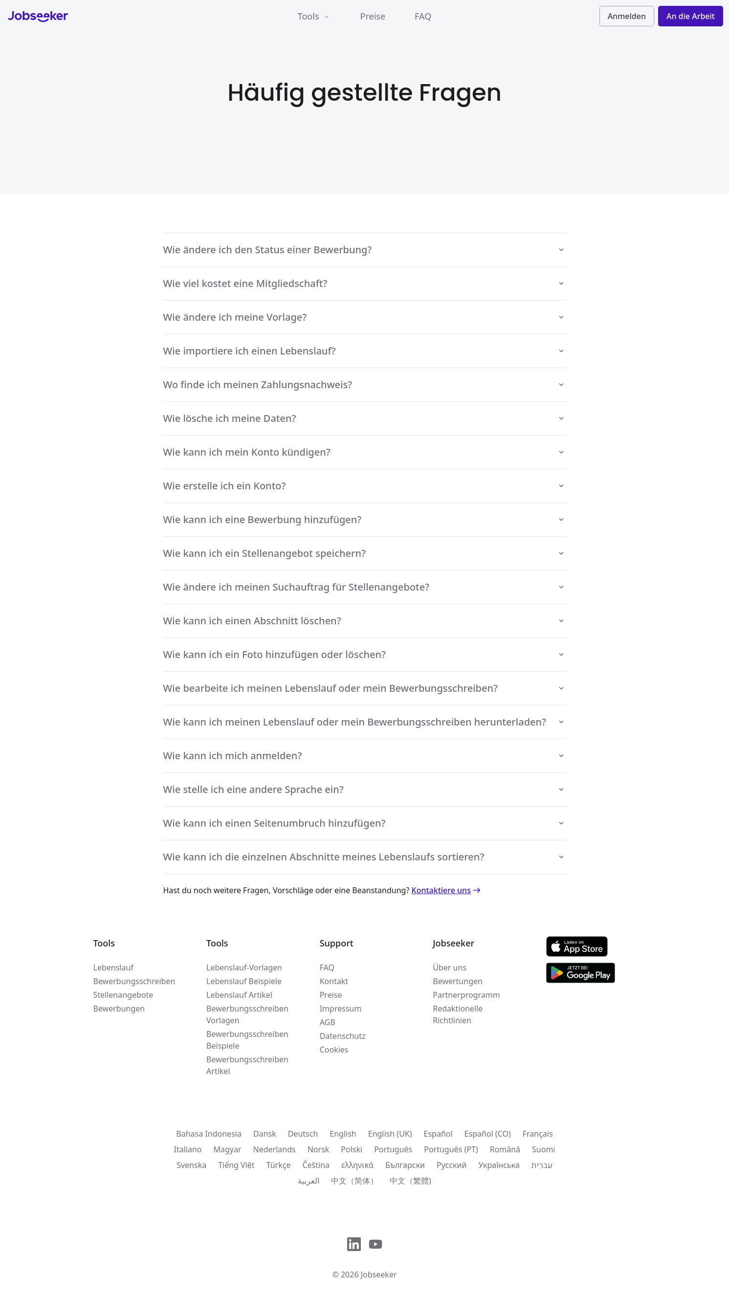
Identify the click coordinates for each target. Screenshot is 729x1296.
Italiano (187, 1149)
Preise (373, 16)
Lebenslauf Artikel (239, 994)
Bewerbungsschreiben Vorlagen (247, 1014)
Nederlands (274, 1149)
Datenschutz (343, 1036)
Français (538, 1133)
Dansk (264, 1133)
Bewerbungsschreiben (134, 981)
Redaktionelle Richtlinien (458, 1014)
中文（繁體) (410, 1180)
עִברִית (541, 1165)
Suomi (543, 1149)
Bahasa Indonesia (209, 1133)
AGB (327, 1022)
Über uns (449, 967)
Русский (451, 1165)
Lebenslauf (113, 967)
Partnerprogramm (466, 994)
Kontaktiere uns (447, 890)
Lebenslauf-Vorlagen (244, 967)
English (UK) (390, 1133)
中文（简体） (354, 1180)
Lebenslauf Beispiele (244, 981)
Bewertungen (458, 981)
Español (438, 1133)
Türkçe (278, 1165)
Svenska (191, 1165)
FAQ (423, 16)
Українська (498, 1165)
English (343, 1133)
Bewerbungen (119, 1008)
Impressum (341, 1008)
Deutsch (303, 1133)
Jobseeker (379, 1274)
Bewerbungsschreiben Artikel (247, 1065)
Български (405, 1165)
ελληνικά (357, 1165)
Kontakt (334, 981)
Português (393, 1149)
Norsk (319, 1149)
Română (505, 1149)
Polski (351, 1149)
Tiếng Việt (236, 1165)
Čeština (316, 1165)
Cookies (334, 1049)
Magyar (227, 1149)
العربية (308, 1180)
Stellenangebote (123, 994)
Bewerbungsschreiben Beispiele (247, 1040)
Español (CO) (487, 1133)
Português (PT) (451, 1149)
